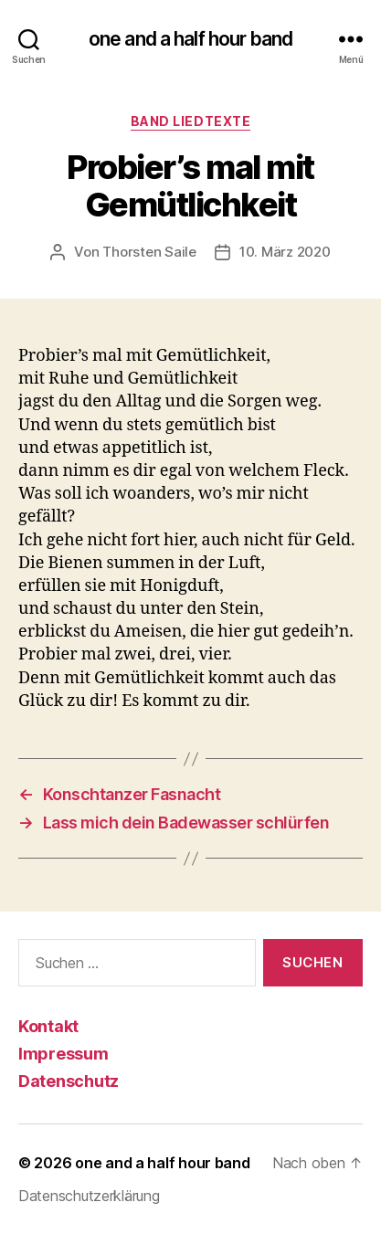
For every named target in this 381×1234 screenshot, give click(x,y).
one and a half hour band (190, 38)
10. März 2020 (285, 251)
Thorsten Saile (149, 251)
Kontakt (48, 1026)
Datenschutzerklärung (89, 1196)
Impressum (63, 1053)
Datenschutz (68, 1081)
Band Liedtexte (190, 121)
